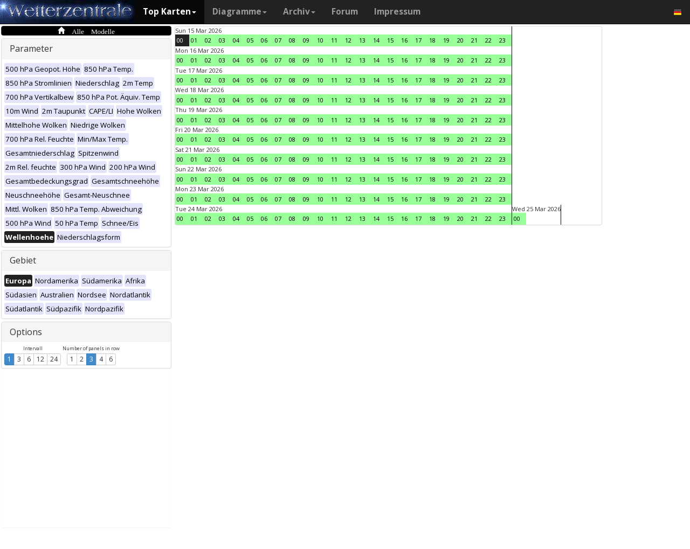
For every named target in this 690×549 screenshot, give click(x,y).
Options (26, 332)
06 (264, 40)
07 (278, 40)
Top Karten (169, 11)
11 (334, 40)
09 (306, 40)
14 (376, 40)
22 (488, 40)
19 (446, 40)
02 (208, 40)
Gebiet (23, 260)
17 (418, 40)
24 (54, 359)
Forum (345, 11)
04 (236, 40)
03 (222, 40)
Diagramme (239, 11)
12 (40, 359)
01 (194, 40)
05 (250, 40)
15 (390, 40)
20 (460, 40)
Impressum (397, 11)
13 (362, 40)
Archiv (299, 11)
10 (320, 40)
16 (404, 40)
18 (432, 40)
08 (292, 40)
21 (474, 40)
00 (180, 40)
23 (502, 40)
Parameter (31, 48)
